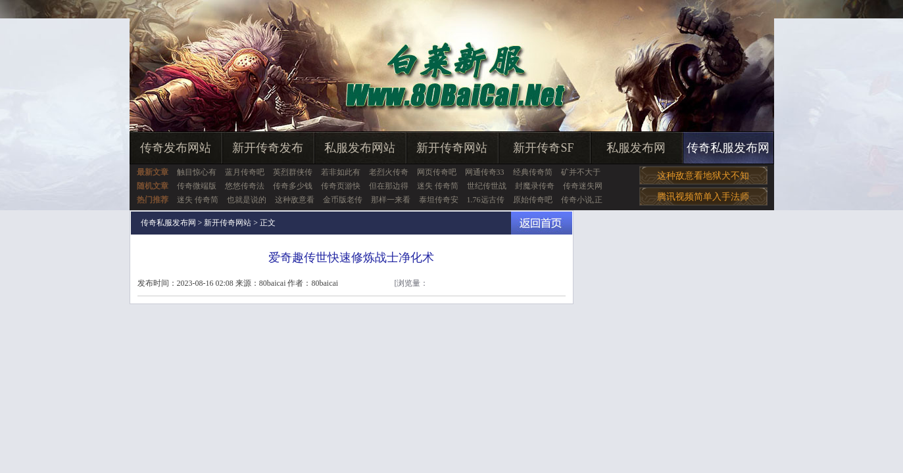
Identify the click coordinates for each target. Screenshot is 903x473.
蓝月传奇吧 (244, 172)
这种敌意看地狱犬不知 (703, 176)
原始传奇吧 (532, 199)
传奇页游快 (340, 186)
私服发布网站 (359, 147)
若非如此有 (340, 172)
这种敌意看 (294, 199)
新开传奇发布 (267, 147)
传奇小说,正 (581, 199)
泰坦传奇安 (438, 199)
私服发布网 (636, 147)
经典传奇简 (532, 172)
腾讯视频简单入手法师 (703, 197)
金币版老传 (342, 199)
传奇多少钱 (292, 186)
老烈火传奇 (388, 172)
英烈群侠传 (292, 172)
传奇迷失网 (582, 186)
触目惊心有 (196, 172)
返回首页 (541, 223)
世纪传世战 (486, 186)
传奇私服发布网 (728, 147)
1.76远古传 (485, 199)
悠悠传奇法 (244, 186)
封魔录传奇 (534, 186)
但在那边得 (388, 186)
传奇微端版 (196, 186)
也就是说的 (246, 199)
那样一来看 (390, 199)
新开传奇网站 (451, 147)
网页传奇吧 (436, 172)
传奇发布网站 (175, 147)
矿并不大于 (580, 172)
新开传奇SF (543, 147)
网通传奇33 (484, 172)
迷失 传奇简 (437, 186)
